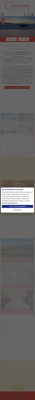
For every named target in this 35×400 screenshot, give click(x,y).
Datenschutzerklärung (9, 203)
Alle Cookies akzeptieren (17, 206)
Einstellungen (17, 210)
